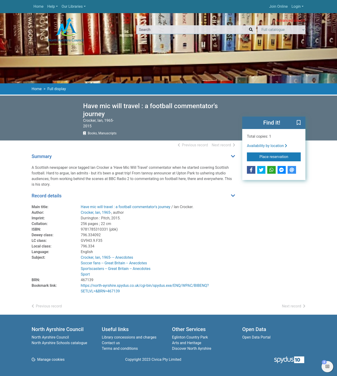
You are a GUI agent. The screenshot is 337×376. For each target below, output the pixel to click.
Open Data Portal (256, 337)
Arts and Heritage (186, 343)
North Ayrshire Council (50, 337)
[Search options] (281, 29)
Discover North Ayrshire (191, 348)
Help (51, 6)
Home (38, 6)
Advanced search (290, 20)
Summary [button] (42, 156)
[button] (299, 123)
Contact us (111, 343)
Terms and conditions (120, 348)
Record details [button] (47, 196)
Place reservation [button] (280, 156)
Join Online (278, 6)
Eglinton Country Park (190, 337)
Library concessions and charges (129, 337)
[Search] (251, 29)
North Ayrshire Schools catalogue (59, 343)
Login (295, 6)
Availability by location (267, 146)
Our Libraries (72, 6)
